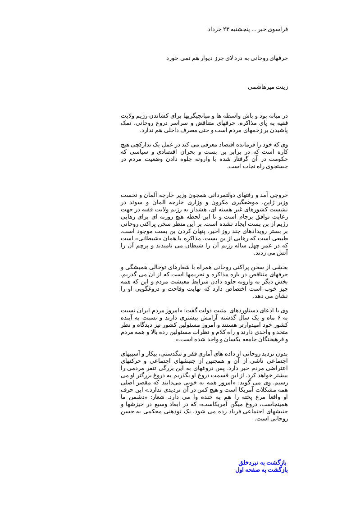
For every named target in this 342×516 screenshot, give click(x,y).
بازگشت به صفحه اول (228, 469)
